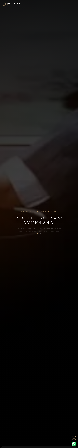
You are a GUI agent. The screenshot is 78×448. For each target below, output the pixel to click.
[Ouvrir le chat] (74, 438)
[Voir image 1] (37, 233)
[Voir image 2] (40, 233)
